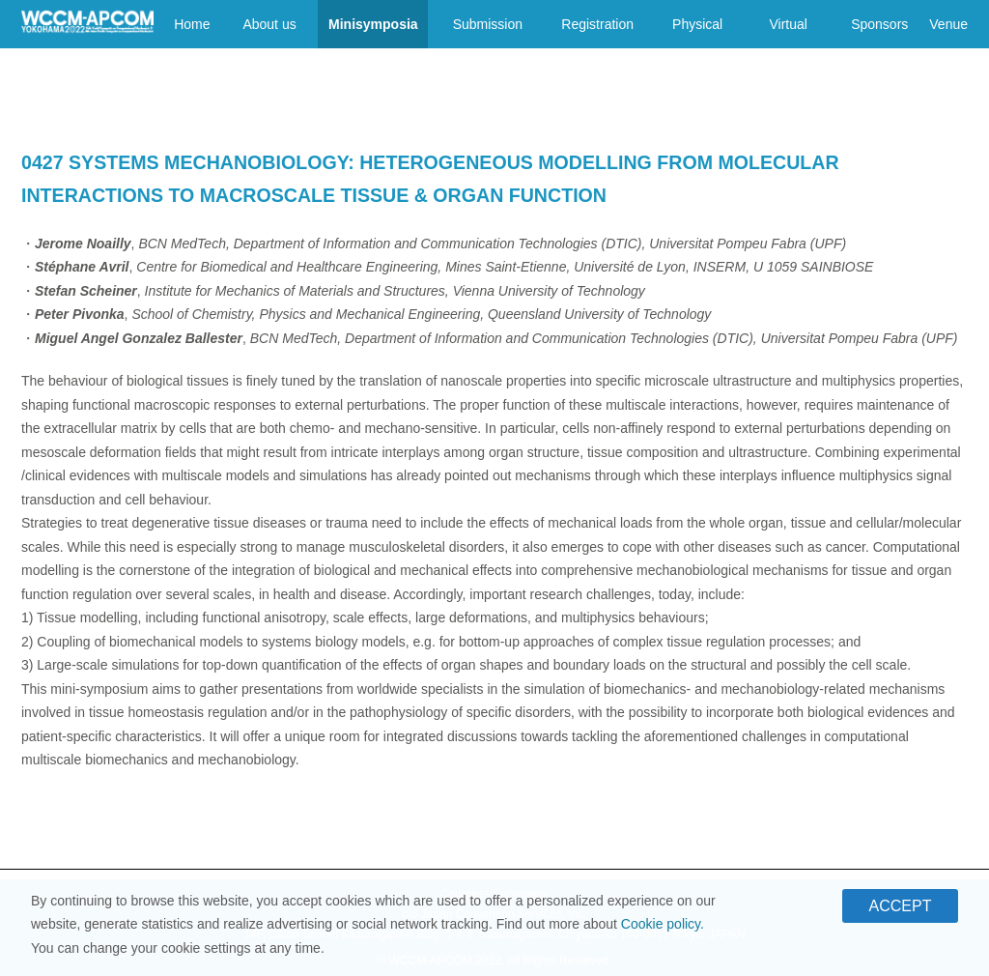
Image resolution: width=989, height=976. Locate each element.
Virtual (788, 24)
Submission (488, 24)
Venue (948, 24)
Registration (597, 24)
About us (269, 24)
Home (192, 24)
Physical (697, 24)
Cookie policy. (662, 928)
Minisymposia (373, 24)
